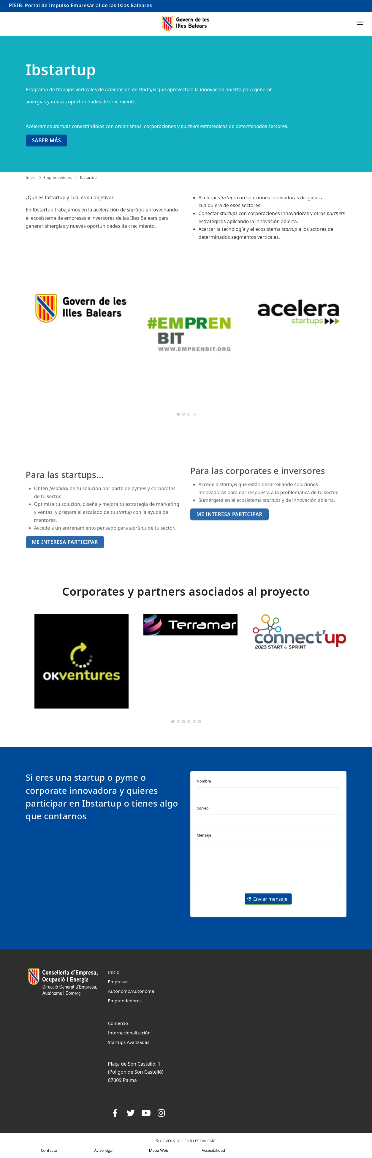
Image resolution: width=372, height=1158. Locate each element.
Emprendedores (57, 177)
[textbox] (268, 794)
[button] (268, 899)
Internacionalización (129, 1033)
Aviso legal (103, 1150)
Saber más (46, 140)
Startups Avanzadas (128, 1042)
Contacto (49, 1150)
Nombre (204, 781)
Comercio (118, 1023)
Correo (203, 808)
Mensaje (204, 835)
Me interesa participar (229, 534)
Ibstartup (88, 177)
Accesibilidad (213, 1150)
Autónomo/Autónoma (131, 991)
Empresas (118, 982)
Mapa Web (158, 1150)
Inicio (31, 177)
